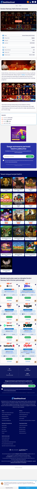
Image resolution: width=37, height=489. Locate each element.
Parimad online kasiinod (7, 423)
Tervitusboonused (5, 439)
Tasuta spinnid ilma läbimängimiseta (9, 441)
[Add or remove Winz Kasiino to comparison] (35, 301)
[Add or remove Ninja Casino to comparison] (17, 301)
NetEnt (33, 38)
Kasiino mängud (22, 427)
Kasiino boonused (5, 436)
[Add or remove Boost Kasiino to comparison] (35, 320)
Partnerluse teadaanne (6, 420)
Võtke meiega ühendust (6, 414)
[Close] (36, 481)
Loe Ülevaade (9, 300)
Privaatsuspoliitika (5, 418)
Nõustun (28, 487)
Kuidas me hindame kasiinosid (7, 412)
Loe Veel (6, 222)
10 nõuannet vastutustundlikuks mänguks (27, 420)
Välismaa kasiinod (22, 433)
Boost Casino (4, 431)
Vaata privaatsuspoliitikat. (13, 161)
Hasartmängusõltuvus (23, 414)
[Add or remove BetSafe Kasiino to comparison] (17, 362)
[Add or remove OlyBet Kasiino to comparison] (35, 362)
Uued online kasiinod (23, 425)
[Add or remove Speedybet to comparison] (17, 340)
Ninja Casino (4, 425)
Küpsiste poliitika (5, 416)
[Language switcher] (30, 2)
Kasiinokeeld (21, 418)
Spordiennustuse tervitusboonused (8, 445)
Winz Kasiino (4, 427)
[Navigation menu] (35, 2)
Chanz (3, 433)
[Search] (33, 2)
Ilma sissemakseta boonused (7, 443)
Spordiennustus (22, 429)
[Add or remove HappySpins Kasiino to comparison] (17, 320)
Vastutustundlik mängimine (24, 412)
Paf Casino (4, 429)
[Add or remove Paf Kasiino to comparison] (35, 340)
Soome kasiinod (22, 431)
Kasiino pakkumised (5, 438)
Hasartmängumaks (23, 416)
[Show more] (9, 286)
